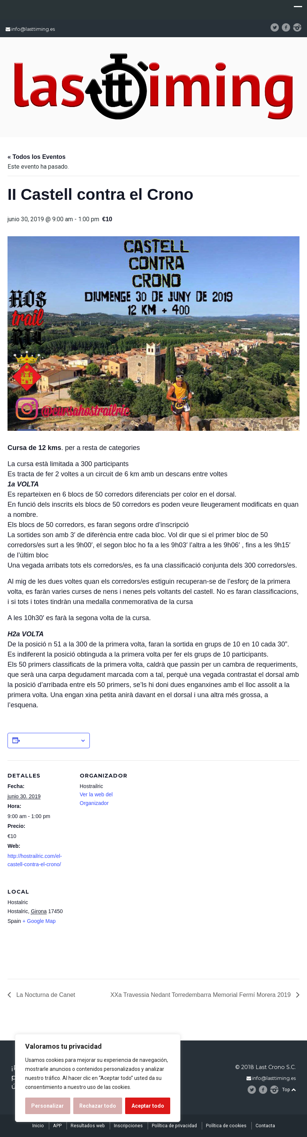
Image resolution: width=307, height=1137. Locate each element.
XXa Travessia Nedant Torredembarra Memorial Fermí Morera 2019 (201, 995)
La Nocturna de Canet (45, 995)
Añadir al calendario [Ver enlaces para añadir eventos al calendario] (50, 740)
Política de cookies (226, 1125)
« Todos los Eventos (36, 157)
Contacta (265, 1125)
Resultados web (88, 1125)
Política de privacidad (174, 1125)
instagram (277, 1089)
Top (289, 1089)
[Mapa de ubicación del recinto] (119, 928)
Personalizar (47, 1106)
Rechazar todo (97, 1106)
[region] (97, 1078)
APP (57, 1125)
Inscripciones (128, 1125)
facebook (265, 1089)
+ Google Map (39, 921)
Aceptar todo (148, 1106)
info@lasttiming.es (33, 29)
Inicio (38, 1125)
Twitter (255, 1089)
